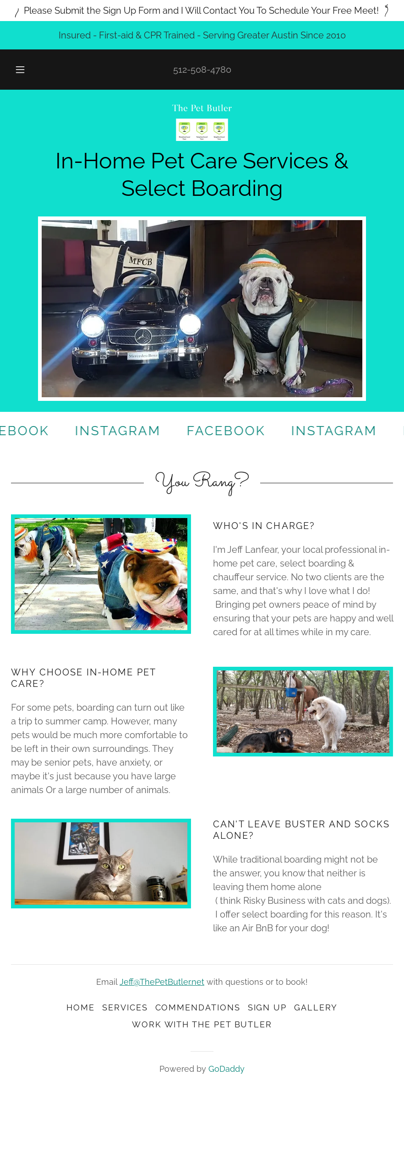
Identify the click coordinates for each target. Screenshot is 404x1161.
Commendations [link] (197, 1007)
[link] (202, 122)
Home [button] (80, 1007)
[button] (28, 69)
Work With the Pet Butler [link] (202, 1024)
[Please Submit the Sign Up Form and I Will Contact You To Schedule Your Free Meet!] (202, 10)
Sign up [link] (267, 1007)
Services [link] (124, 1007)
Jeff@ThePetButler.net (162, 982)
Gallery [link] (315, 1007)
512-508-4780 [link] (202, 69)
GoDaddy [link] (226, 1069)
